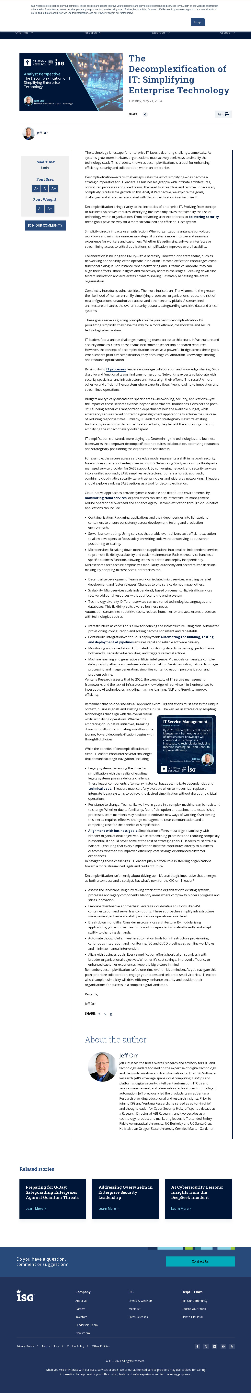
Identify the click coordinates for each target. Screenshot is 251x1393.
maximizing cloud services (106, 497)
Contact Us (200, 1257)
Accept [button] (197, 22)
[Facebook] (99, 1012)
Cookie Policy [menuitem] (75, 1343)
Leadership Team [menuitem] (86, 1321)
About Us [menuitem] (81, 1297)
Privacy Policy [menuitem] (25, 1343)
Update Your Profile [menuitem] (194, 1305)
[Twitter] (105, 1013)
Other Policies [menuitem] (101, 1343)
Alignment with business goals (112, 830)
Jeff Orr (128, 1054)
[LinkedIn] (111, 1013)
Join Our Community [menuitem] (194, 1297)
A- (36, 187)
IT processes (116, 368)
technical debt (99, 787)
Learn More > (36, 1205)
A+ (53, 187)
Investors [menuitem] (81, 1313)
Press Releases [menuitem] (138, 1313)
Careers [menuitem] (80, 1305)
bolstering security (204, 216)
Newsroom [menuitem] (82, 1329)
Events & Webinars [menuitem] (141, 1297)
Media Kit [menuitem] (135, 1305)
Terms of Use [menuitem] (50, 1343)
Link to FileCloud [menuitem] (192, 1313)
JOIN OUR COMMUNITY (45, 224)
